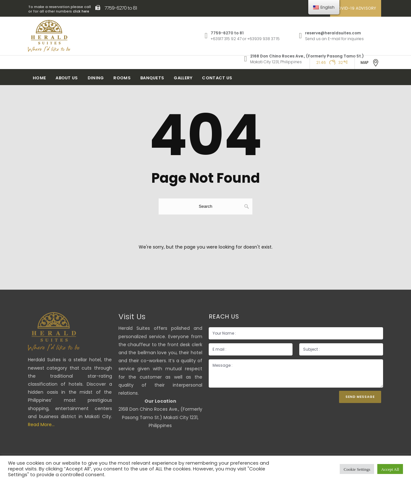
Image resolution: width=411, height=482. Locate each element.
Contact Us (217, 78)
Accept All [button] (390, 469)
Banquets (152, 78)
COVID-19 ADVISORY (355, 8)
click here (81, 11)
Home (39, 78)
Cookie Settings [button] (357, 469)
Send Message (360, 396)
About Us (67, 78)
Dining (96, 78)
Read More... (41, 424)
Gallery (183, 78)
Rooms (122, 78)
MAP (370, 63)
